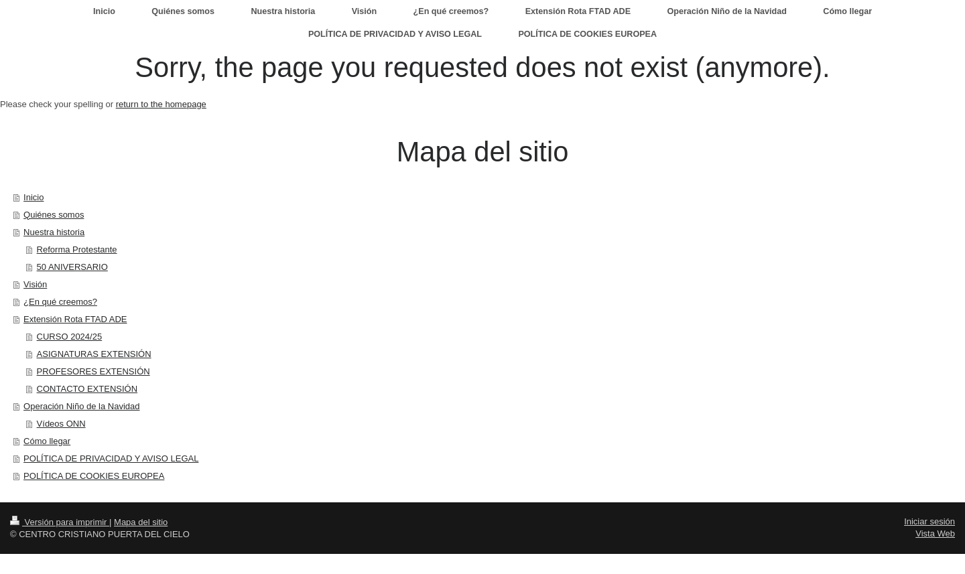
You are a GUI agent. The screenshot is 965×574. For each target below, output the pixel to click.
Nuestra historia (53, 232)
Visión (35, 284)
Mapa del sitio (141, 522)
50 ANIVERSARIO (72, 267)
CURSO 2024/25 (70, 337)
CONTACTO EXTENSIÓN (87, 389)
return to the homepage (161, 104)
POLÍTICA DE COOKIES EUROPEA (93, 476)
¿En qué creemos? (60, 302)
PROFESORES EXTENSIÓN (93, 371)
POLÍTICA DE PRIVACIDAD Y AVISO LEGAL (110, 458)
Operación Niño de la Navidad (81, 406)
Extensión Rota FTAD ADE (75, 319)
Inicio (33, 197)
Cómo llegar (46, 441)
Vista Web (935, 533)
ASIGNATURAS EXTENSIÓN (94, 354)
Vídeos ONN (61, 424)
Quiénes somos (53, 215)
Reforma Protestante (77, 249)
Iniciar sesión (929, 521)
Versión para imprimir (59, 522)
